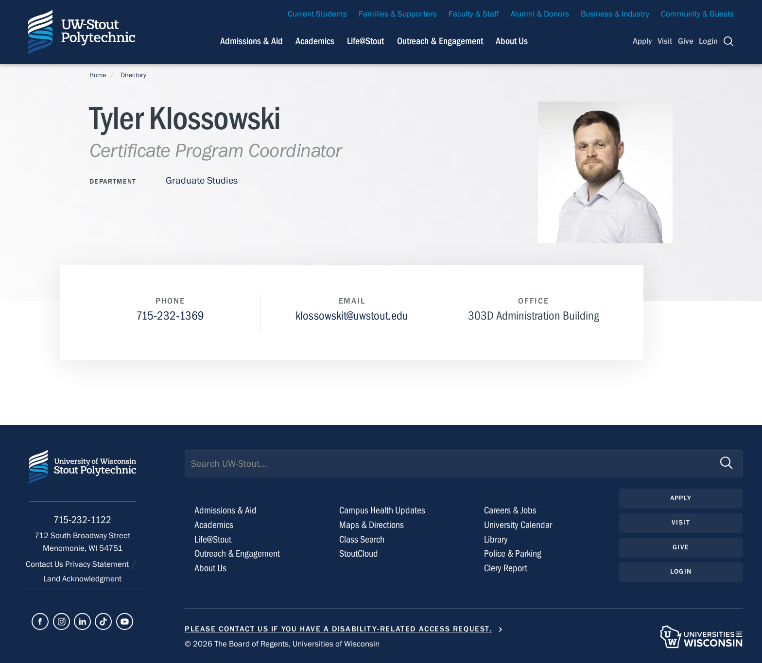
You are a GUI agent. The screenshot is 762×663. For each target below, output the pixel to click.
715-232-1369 (170, 316)
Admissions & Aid (225, 510)
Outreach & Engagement (237, 553)
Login (708, 41)
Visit (665, 41)
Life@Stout (212, 539)
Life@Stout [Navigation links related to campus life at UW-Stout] (365, 41)
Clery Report (505, 568)
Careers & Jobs (510, 510)
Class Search (361, 539)
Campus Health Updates (382, 510)
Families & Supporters (398, 14)
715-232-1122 (82, 520)
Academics (213, 524)
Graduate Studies (202, 180)
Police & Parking (512, 553)
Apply (642, 41)
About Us (512, 41)
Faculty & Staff (474, 14)
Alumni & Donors (540, 14)
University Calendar (518, 524)
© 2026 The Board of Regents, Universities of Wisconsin (282, 644)
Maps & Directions (371, 524)
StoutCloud (358, 553)
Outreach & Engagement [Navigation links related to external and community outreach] (440, 41)
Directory (133, 75)
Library (496, 539)
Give (685, 41)
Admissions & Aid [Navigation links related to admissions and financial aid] (251, 41)
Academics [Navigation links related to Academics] (314, 41)
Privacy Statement (98, 564)
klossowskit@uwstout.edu (351, 316)
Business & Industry (615, 14)
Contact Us (45, 564)
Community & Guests (697, 14)
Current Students (317, 14)
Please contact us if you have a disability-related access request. (338, 629)
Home (97, 75)
